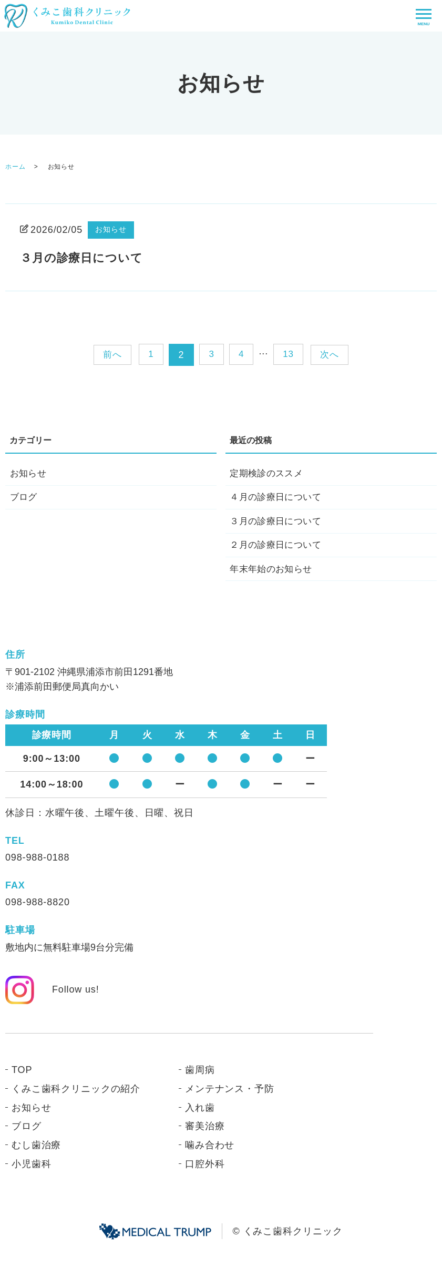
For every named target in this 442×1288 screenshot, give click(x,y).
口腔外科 (205, 1170)
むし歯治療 (36, 1151)
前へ (109, 354)
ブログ (24, 499)
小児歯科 (32, 1170)
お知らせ (111, 229)
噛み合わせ (210, 1151)
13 (290, 355)
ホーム (15, 166)
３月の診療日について (86, 257)
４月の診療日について (277, 499)
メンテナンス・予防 (229, 1095)
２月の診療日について (277, 549)
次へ (333, 354)
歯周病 (200, 1076)
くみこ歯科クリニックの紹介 (76, 1095)
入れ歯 (200, 1114)
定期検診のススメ (268, 474)
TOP (22, 1076)
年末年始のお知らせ (272, 574)
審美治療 (205, 1133)
